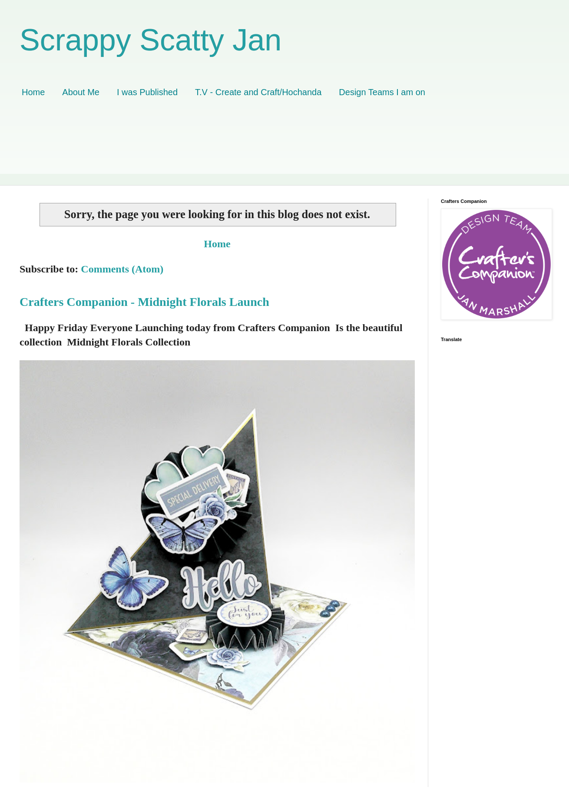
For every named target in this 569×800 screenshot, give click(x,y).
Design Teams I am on (382, 92)
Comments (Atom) (122, 269)
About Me (80, 92)
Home (33, 92)
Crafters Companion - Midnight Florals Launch (144, 302)
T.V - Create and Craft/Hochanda (258, 92)
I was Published (147, 92)
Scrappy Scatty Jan (150, 40)
